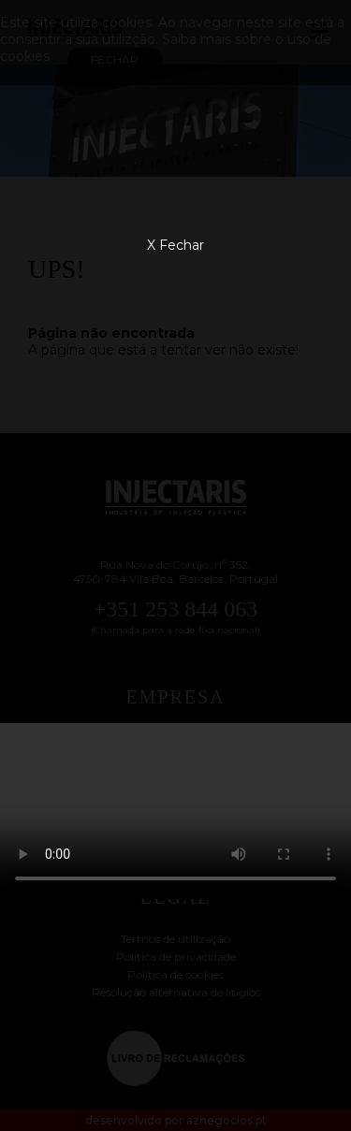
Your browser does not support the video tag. (175, 811)
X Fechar (175, 245)
